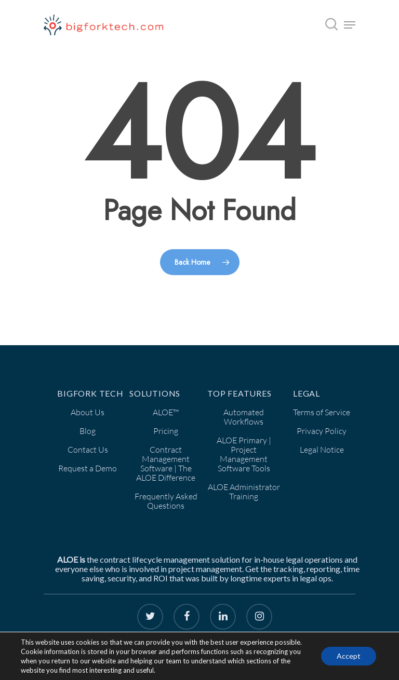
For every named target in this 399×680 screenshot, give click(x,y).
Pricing (165, 431)
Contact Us (88, 449)
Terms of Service (321, 412)
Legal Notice (322, 449)
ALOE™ (166, 412)
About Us (87, 412)
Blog (87, 431)
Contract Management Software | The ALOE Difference (165, 463)
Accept (349, 655)
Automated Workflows (243, 416)
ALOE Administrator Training (244, 491)
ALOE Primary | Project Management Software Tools (244, 454)
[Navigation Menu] (349, 25)
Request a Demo (87, 468)
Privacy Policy (322, 431)
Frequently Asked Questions (166, 501)
